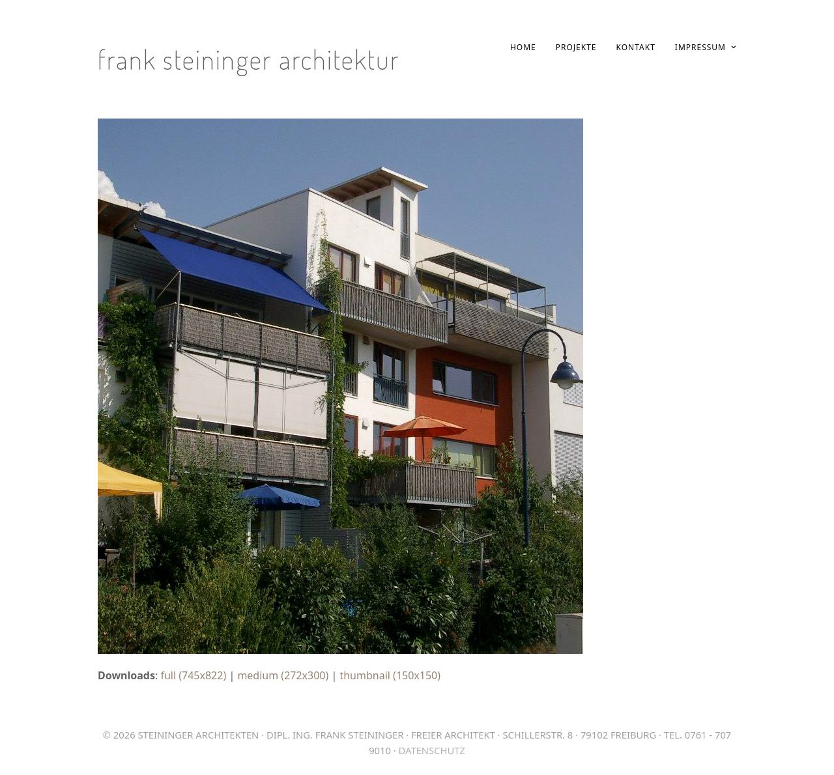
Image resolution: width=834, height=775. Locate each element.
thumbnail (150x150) (389, 675)
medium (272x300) (282, 675)
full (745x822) (193, 675)
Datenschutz (432, 750)
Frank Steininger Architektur (249, 59)
